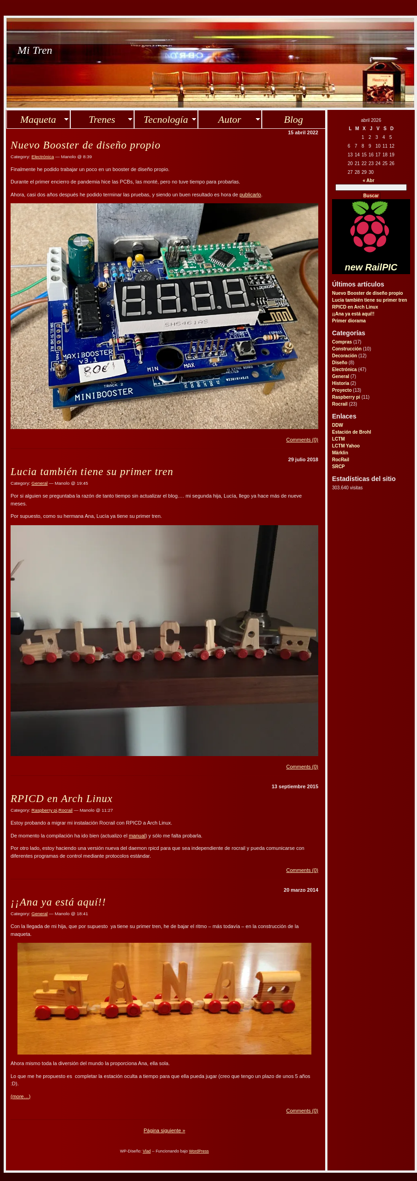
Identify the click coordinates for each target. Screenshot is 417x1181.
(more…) (20, 1096)
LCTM (338, 438)
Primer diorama (349, 320)
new (371, 267)
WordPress (198, 1151)
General (340, 376)
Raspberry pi (346, 397)
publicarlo (250, 194)
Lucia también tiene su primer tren (369, 300)
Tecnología (166, 119)
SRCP (338, 466)
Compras (342, 341)
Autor (229, 119)
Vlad (147, 1151)
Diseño (339, 362)
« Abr (368, 180)
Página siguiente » (165, 1130)
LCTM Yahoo (346, 445)
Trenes (102, 119)
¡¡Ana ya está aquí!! (353, 313)
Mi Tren (34, 50)
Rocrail (340, 404)
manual (137, 835)
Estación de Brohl (351, 432)
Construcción (346, 348)
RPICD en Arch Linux (355, 307)
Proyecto (342, 390)
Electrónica (344, 369)
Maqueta (38, 119)
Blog (293, 119)
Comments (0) (302, 439)
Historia (340, 383)
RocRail (340, 459)
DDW (337, 425)
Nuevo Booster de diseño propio (367, 293)
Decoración (344, 355)
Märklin (340, 452)
